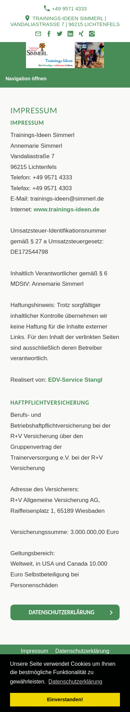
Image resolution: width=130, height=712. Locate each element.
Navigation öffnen (26, 78)
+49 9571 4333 (65, 8)
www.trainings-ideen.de (66, 209)
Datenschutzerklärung (82, 651)
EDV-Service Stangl (75, 380)
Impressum (34, 651)
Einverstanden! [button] (65, 699)
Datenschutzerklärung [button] (76, 682)
